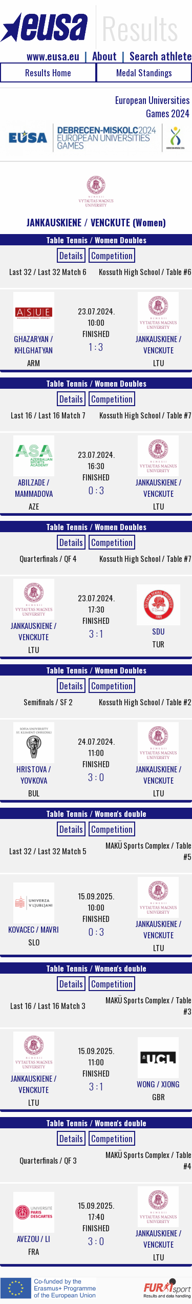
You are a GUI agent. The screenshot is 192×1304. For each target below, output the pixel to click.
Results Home (48, 72)
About (104, 56)
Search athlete (161, 56)
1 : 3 (96, 346)
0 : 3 (96, 489)
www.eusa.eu (53, 56)
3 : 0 (96, 776)
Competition (112, 255)
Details (71, 255)
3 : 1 (96, 633)
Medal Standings (144, 72)
